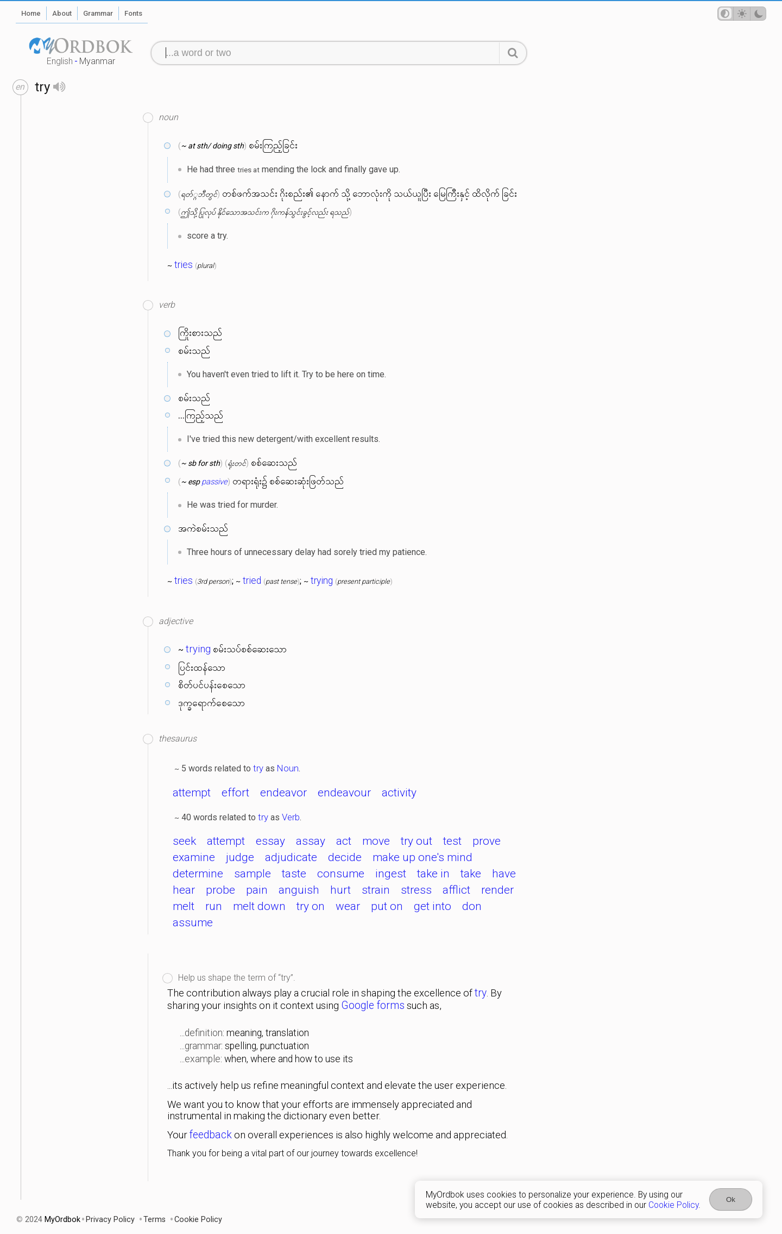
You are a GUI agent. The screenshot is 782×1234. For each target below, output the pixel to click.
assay (310, 840)
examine (194, 857)
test (452, 840)
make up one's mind (422, 857)
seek (184, 840)
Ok (730, 1199)
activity (399, 792)
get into (432, 906)
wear (348, 906)
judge (240, 857)
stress (416, 889)
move (376, 840)
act (343, 840)
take (471, 873)
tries (183, 264)
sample (252, 873)
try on (311, 906)
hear (184, 889)
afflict (456, 889)
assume (193, 922)
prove (486, 840)
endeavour (344, 792)
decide (345, 857)
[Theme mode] (741, 14)
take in (433, 873)
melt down (259, 906)
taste (294, 873)
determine (198, 873)
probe (220, 889)
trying (322, 580)
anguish (299, 889)
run (213, 906)
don (472, 906)
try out (416, 840)
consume (340, 873)
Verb (291, 817)
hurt (340, 889)
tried (252, 580)
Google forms (373, 1005)
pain (257, 889)
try (258, 768)
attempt (192, 792)
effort (235, 792)
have (504, 873)
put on (387, 906)
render (497, 889)
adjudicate (291, 857)
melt (183, 906)
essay (270, 840)
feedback (211, 1135)
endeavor (283, 792)
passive (214, 482)
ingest (390, 873)
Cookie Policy (673, 1205)
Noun (288, 768)
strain (376, 889)
